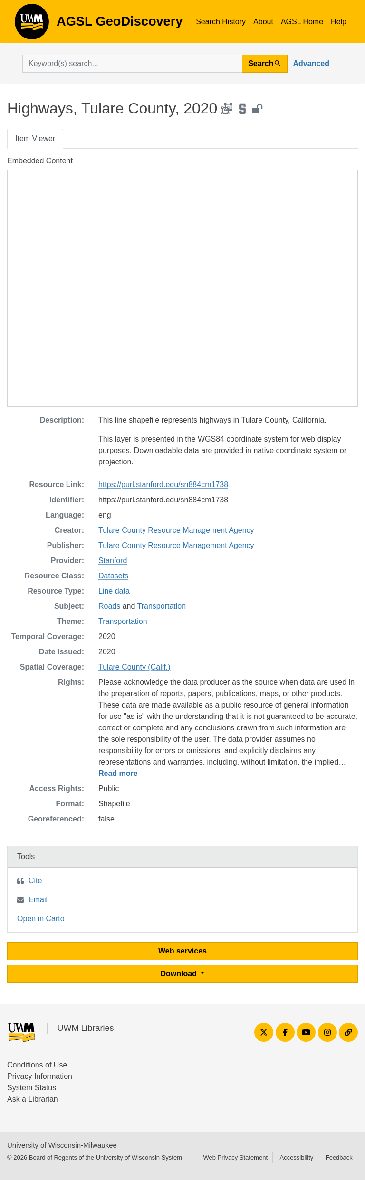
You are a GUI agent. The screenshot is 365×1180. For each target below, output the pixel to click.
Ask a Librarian (32, 1099)
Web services (182, 951)
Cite (35, 881)
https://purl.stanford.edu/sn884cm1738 (163, 485)
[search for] (132, 64)
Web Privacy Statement (235, 1157)
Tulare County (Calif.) (134, 667)
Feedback (339, 1157)
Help (338, 22)
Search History (221, 22)
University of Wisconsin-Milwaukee (62, 1145)
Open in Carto (41, 919)
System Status (31, 1088)
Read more (118, 773)
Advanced (311, 63)
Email (38, 900)
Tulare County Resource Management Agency (176, 530)
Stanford (112, 561)
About (263, 22)
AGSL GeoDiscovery (31, 24)
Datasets (113, 576)
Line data (114, 591)
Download (180, 974)
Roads (109, 606)
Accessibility (296, 1157)
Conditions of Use (37, 1065)
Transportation (161, 606)
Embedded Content (40, 161)
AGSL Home (302, 22)
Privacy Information (39, 1076)
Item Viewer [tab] (35, 138)
